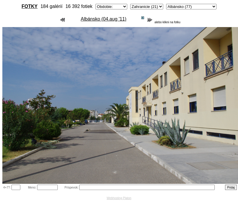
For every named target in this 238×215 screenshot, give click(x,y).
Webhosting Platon (119, 198)
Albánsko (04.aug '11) (103, 18)
